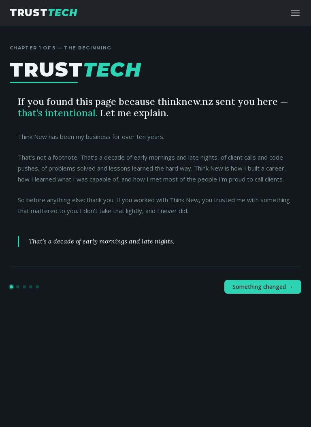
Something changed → (262, 286)
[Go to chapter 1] (11, 286)
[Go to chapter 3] (24, 286)
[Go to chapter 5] (37, 286)
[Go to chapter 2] (17, 286)
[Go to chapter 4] (30, 286)
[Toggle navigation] (295, 13)
